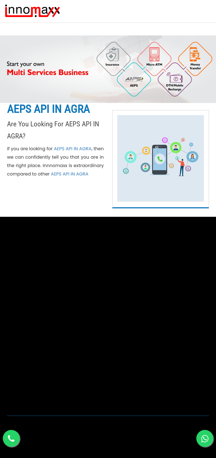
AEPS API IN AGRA (72, 148)
